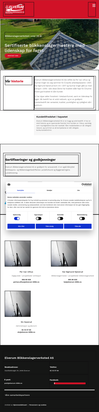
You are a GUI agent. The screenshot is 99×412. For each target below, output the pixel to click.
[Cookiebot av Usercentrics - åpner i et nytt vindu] (83, 184)
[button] (13, 56)
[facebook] (54, 383)
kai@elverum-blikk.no (73, 282)
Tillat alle (78, 226)
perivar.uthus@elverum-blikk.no (26, 282)
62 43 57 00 (26, 330)
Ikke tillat (21, 226)
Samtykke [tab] (20, 190)
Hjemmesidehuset (20, 405)
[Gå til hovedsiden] (15, 14)
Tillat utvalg (49, 226)
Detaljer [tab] (49, 190)
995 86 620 (72, 280)
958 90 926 (26, 280)
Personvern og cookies (37, 405)
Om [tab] (78, 190)
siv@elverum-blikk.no (26, 332)
